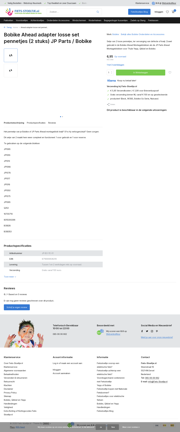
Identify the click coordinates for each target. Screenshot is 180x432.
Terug (8, 27)
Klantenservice (142, 3)
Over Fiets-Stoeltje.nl (13, 363)
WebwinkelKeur (169, 3)
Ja (101, 427)
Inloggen (57, 370)
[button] (61, 116)
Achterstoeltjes (37, 20)
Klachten (8, 385)
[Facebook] (142, 331)
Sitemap (7, 396)
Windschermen (79, 20)
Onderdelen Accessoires (58, 20)
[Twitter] (147, 331)
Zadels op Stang (137, 20)
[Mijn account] (159, 12)
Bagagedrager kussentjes (116, 20)
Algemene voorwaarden (15, 370)
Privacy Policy (10, 392)
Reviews (52, 123)
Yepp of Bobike (104, 385)
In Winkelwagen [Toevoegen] (140, 72)
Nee (113, 427)
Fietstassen (153, 20)
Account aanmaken (61, 373)
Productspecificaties (36, 123)
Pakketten (8, 20)
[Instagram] (152, 331)
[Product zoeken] (74, 11)
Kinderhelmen (95, 20)
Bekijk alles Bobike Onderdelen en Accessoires (142, 34)
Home (16, 27)
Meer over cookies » (131, 427)
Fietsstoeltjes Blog (105, 411)
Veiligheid (8, 407)
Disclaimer (8, 389)
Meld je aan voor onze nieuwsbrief (157, 337)
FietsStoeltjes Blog (139, 12)
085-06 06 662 (152, 378)
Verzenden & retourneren (15, 378)
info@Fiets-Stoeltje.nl (157, 381)
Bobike (115, 34)
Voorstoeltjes (22, 20)
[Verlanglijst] (167, 11)
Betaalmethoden (11, 374)
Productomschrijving (14, 123)
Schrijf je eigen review (17, 307)
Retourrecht (9, 381)
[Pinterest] (157, 331)
